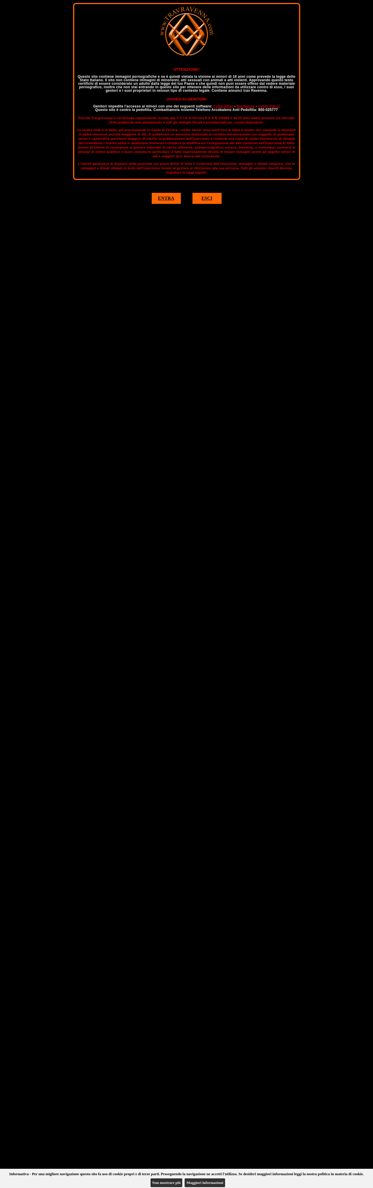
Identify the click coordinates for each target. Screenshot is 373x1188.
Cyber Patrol (269, 106)
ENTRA (166, 198)
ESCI (206, 198)
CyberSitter (223, 106)
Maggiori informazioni (204, 1182)
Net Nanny (245, 106)
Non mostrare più (166, 1182)
